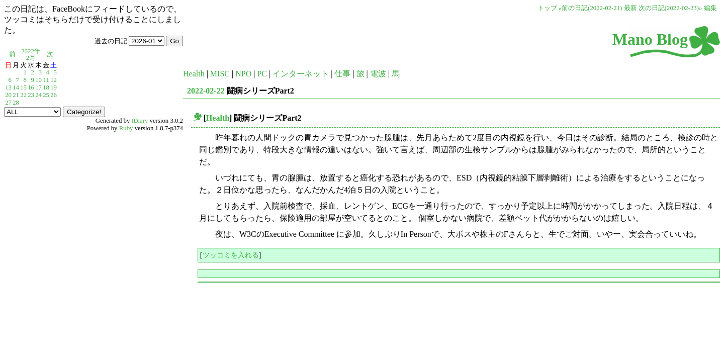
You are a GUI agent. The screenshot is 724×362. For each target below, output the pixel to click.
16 (31, 87)
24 (38, 95)
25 (46, 95)
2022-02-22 (206, 90)
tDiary (140, 120)
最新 (630, 8)
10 (38, 79)
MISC (220, 73)
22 (23, 95)
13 (8, 87)
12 (53, 79)
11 (46, 79)
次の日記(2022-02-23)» (670, 8)
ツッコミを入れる (231, 255)
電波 (378, 73)
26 (53, 95)
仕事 (342, 73)
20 (8, 95)
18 (46, 87)
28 (16, 102)
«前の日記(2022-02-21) (590, 8)
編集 (710, 8)
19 (53, 87)
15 (23, 87)
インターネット (301, 73)
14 (16, 87)
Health (194, 73)
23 (31, 95)
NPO (243, 73)
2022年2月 (31, 54)
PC (262, 73)
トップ (547, 8)
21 (16, 95)
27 (8, 102)
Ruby (126, 128)
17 (38, 87)
